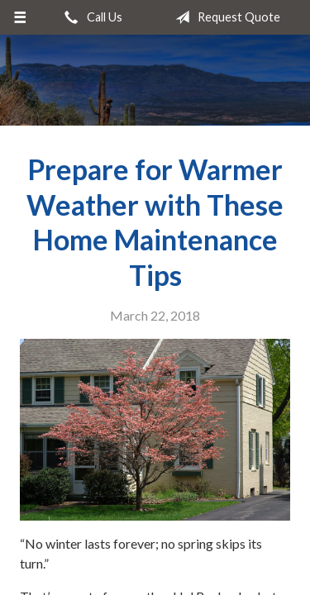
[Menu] (20, 17)
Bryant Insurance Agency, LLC (155, 80)
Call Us (90, 17)
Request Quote (224, 17)
